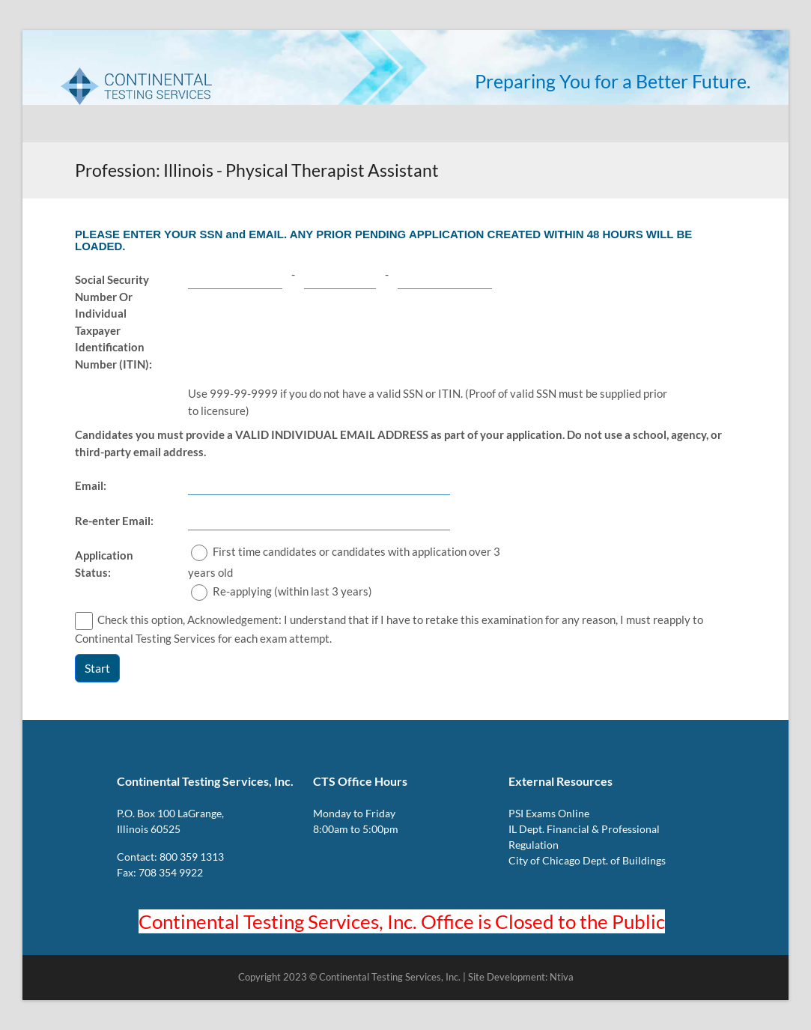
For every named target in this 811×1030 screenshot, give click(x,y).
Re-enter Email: (114, 520)
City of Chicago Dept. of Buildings (587, 860)
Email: (90, 485)
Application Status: (104, 563)
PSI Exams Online (548, 813)
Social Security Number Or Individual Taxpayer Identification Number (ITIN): (113, 322)
